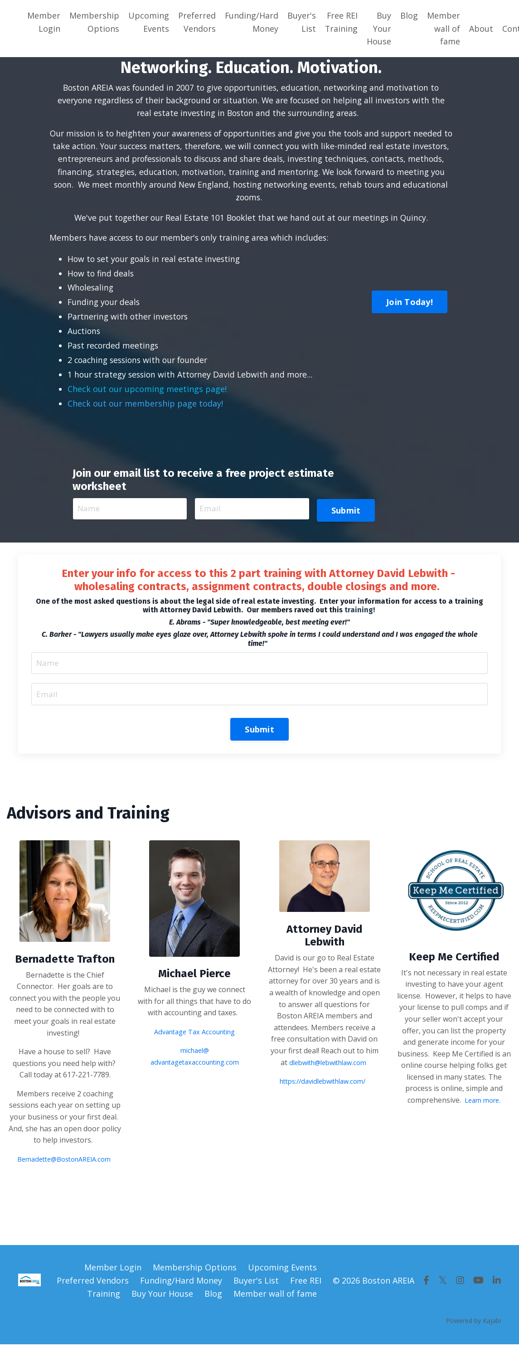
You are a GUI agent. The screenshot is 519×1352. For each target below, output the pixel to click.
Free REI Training (342, 22)
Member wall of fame (444, 28)
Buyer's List (302, 22)
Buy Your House (380, 28)
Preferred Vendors (197, 22)
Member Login (43, 22)
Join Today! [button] (409, 305)
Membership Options (94, 22)
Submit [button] (346, 513)
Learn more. (482, 1108)
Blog (410, 15)
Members (68, 240)
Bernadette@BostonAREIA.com (63, 1167)
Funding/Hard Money (252, 22)
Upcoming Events (148, 22)
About (482, 28)
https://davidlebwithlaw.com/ (322, 1089)
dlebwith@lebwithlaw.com (327, 1070)
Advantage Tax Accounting (194, 1039)
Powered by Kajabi (473, 1328)
